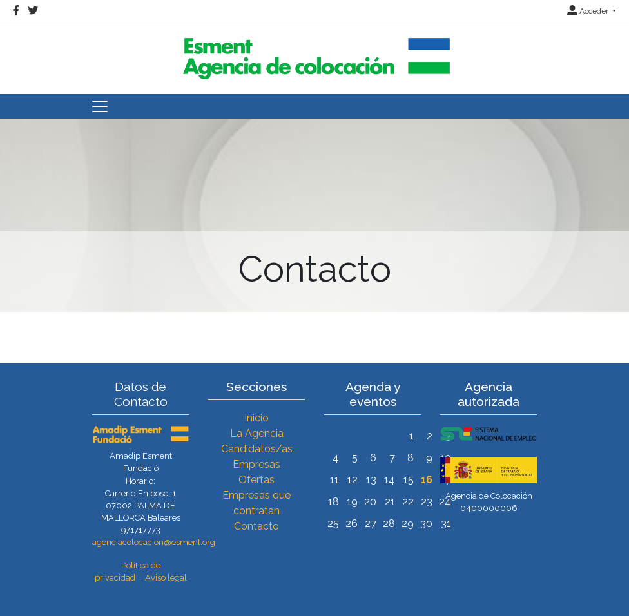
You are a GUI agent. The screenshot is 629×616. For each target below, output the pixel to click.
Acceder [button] (588, 10)
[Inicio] (314, 53)
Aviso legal (166, 577)
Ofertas (256, 480)
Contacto (256, 526)
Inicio (256, 418)
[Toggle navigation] (99, 106)
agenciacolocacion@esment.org (153, 542)
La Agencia (257, 433)
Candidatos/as (257, 449)
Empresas (256, 464)
